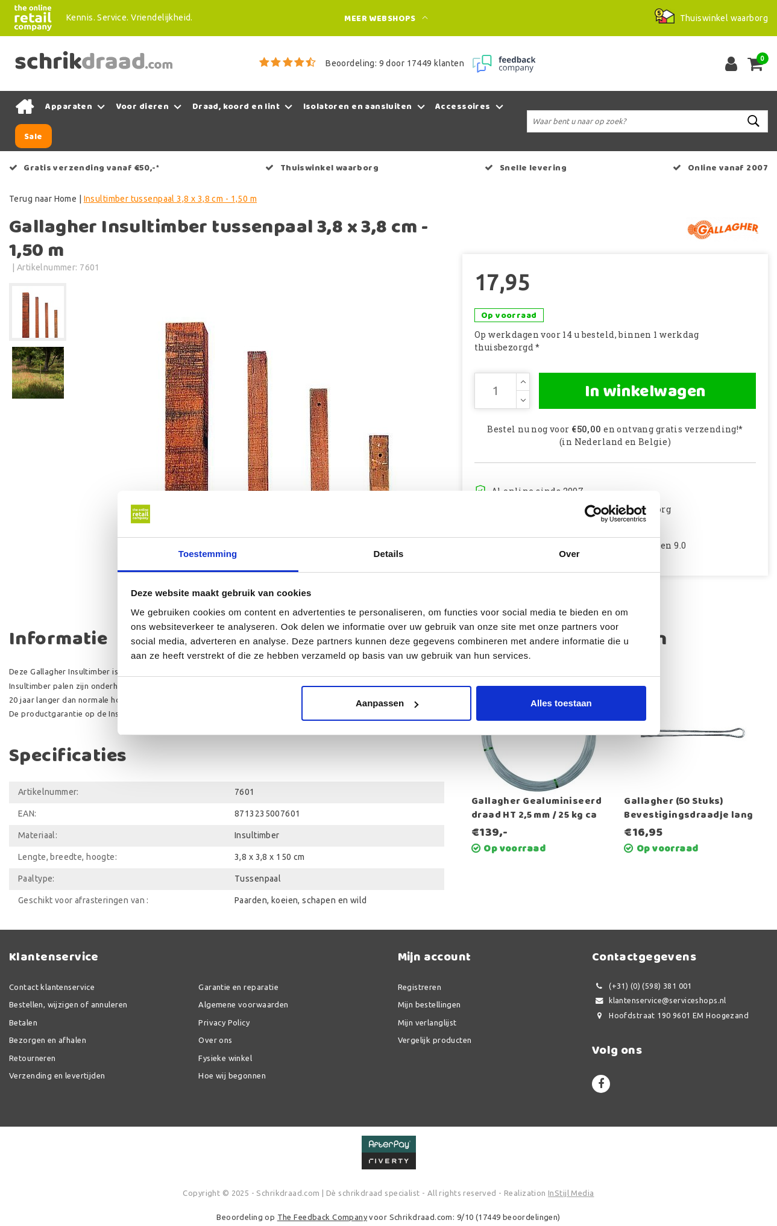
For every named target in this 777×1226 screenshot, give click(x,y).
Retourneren (32, 1058)
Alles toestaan (561, 703)
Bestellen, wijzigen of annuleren (68, 1004)
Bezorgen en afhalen (47, 1040)
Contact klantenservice (52, 987)
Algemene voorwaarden (243, 1004)
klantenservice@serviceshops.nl (659, 1000)
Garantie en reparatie (238, 987)
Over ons (215, 1040)
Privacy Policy (224, 1022)
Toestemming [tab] (208, 554)
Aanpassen (387, 703)
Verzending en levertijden (57, 1075)
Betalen (23, 1022)
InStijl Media (571, 1193)
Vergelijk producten (435, 1040)
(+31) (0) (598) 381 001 (642, 986)
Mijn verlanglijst (427, 1022)
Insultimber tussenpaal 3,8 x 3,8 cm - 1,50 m (170, 199)
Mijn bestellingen (429, 1004)
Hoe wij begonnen (232, 1075)
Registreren (420, 987)
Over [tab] (569, 554)
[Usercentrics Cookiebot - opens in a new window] (593, 514)
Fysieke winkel (225, 1058)
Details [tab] (389, 554)
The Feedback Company (322, 1217)
